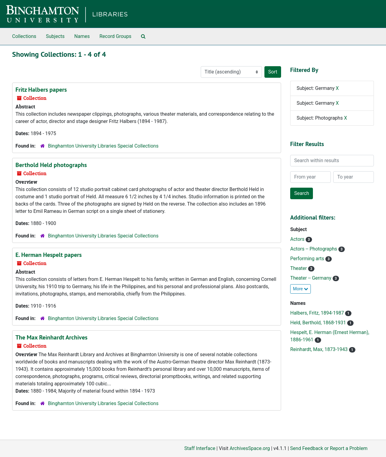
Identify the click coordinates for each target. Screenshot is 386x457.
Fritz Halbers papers (41, 90)
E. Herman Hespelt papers (48, 255)
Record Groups (115, 36)
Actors (298, 239)
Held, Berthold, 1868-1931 (318, 323)
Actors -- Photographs (314, 249)
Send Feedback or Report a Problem (329, 448)
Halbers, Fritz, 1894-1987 (317, 313)
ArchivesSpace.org (250, 448)
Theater (299, 268)
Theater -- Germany (311, 278)
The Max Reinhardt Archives (51, 337)
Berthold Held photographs (51, 165)
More (300, 288)
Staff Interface (199, 448)
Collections (24, 36)
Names (82, 36)
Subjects (55, 36)
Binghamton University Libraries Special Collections (103, 146)
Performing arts (307, 258)
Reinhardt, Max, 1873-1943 (319, 349)
